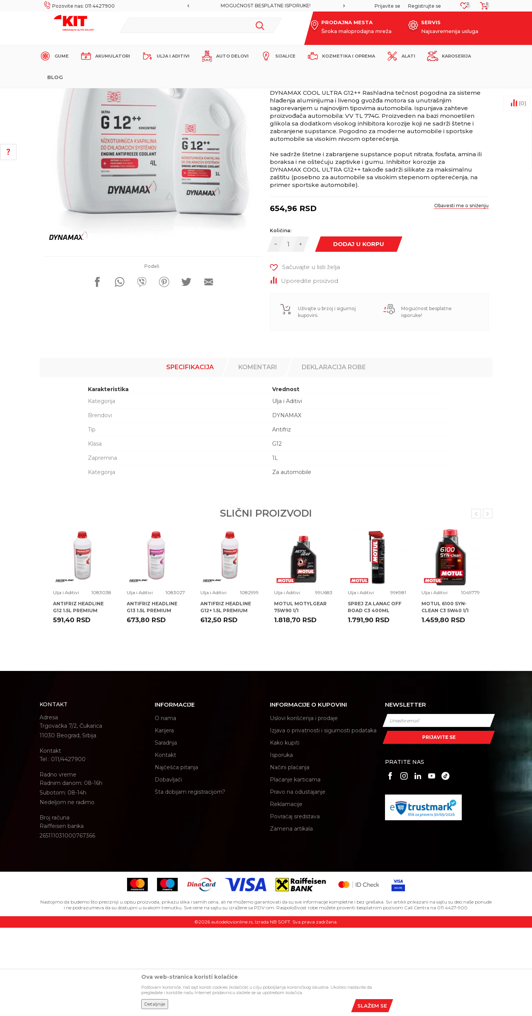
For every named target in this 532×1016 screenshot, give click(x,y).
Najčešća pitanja (176, 855)
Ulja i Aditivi (182, 94)
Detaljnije (154, 1004)
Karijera (164, 818)
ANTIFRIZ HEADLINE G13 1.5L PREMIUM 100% (152, 699)
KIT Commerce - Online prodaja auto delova (88, 94)
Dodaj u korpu (358, 332)
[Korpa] (481, 8)
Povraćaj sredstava (295, 904)
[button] (200, 25)
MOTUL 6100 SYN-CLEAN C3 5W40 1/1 (445, 695)
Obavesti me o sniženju (461, 294)
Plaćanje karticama (295, 867)
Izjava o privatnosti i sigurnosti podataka (323, 818)
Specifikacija (190, 455)
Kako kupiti (284, 831)
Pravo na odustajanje (297, 880)
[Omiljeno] (464, 8)
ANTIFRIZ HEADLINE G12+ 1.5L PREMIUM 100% (225, 699)
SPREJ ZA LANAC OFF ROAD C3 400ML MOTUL (374, 699)
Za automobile (291, 560)
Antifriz (281, 517)
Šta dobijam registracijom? (190, 880)
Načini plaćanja (289, 855)
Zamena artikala (291, 917)
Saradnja (166, 831)
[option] (266, 6)
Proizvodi (152, 94)
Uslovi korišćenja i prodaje (304, 806)
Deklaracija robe (334, 455)
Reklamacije (286, 892)
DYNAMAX (286, 503)
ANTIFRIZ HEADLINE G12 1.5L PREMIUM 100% (78, 699)
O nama (165, 806)
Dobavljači (168, 867)
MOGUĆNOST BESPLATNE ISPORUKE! (266, 5)
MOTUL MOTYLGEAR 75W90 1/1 (300, 695)
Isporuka (281, 843)
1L (275, 546)
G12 (277, 532)
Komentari (257, 455)
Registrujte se (424, 6)
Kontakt (165, 843)
